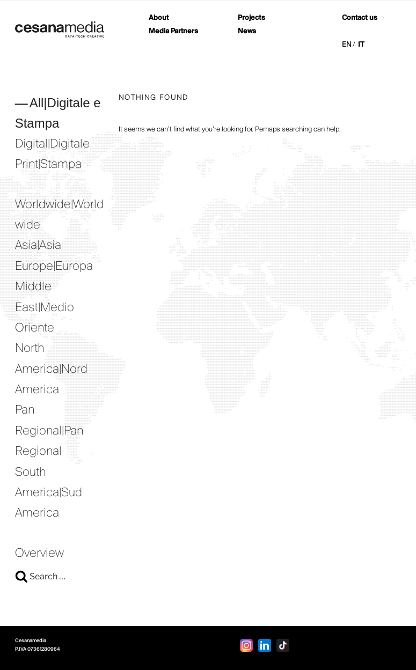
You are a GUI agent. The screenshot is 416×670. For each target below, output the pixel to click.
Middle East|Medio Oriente (44, 308)
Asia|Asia (38, 245)
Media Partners (173, 31)
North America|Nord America (51, 369)
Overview (39, 553)
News (247, 31)
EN (347, 45)
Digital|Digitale (52, 144)
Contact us (359, 18)
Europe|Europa (54, 266)
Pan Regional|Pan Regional (49, 431)
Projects (251, 18)
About (159, 18)
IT (361, 45)
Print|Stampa (48, 164)
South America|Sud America (48, 493)
